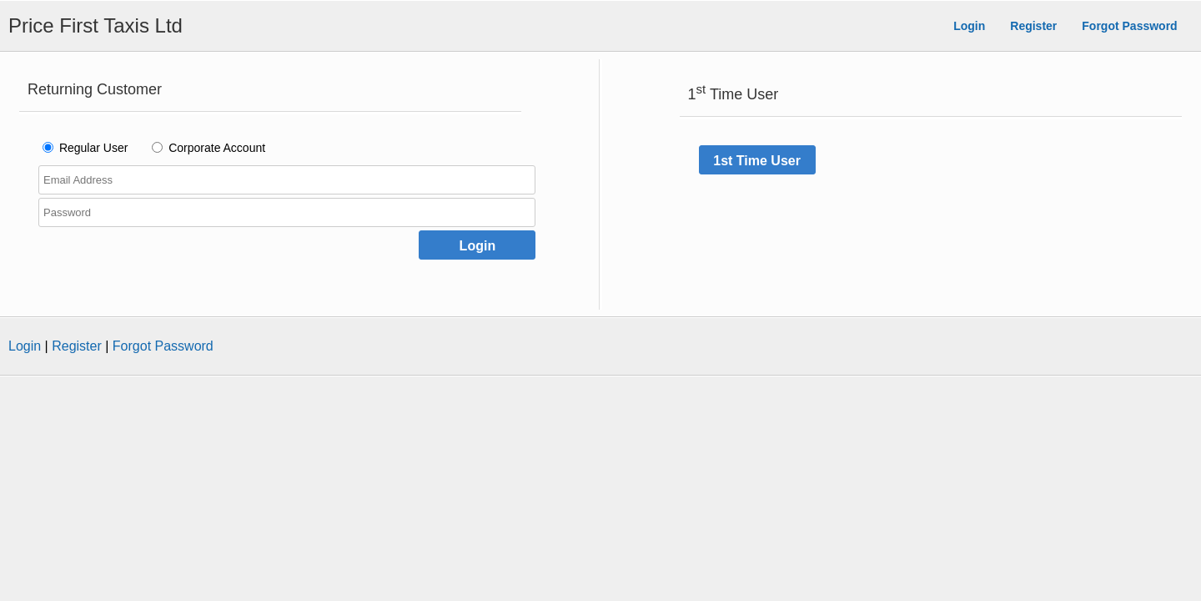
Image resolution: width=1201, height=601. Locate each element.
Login (969, 26)
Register (1033, 26)
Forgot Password (1129, 26)
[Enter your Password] (286, 212)
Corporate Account (216, 147)
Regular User (93, 147)
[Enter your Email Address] (286, 179)
